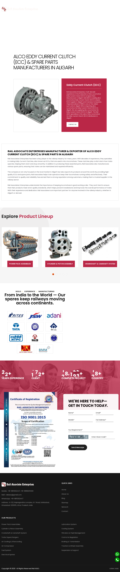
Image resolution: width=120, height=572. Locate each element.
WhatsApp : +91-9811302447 (12, 498)
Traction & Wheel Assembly (72, 546)
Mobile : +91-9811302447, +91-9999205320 (17, 491)
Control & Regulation (70, 537)
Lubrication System (69, 524)
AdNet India (113, 568)
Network (65, 507)
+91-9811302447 (8, 2)
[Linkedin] (117, 2)
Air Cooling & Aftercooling (12, 541)
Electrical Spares (8, 554)
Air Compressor (8, 546)
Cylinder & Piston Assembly (60, 264)
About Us (65, 494)
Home (64, 490)
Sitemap (65, 502)
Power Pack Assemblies (20, 264)
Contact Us (72, 124)
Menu (114, 9)
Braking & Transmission (71, 541)
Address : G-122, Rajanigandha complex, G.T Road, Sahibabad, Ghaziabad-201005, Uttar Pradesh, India (25, 503)
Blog (63, 498)
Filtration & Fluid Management (73, 533)
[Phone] (117, 559)
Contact (65, 511)
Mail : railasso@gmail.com (12, 495)
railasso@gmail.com (22, 2)
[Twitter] (114, 2)
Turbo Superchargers (10, 537)
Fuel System (6, 550)
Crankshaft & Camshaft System (100, 264)
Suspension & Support (70, 550)
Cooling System (68, 528)
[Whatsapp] (117, 554)
